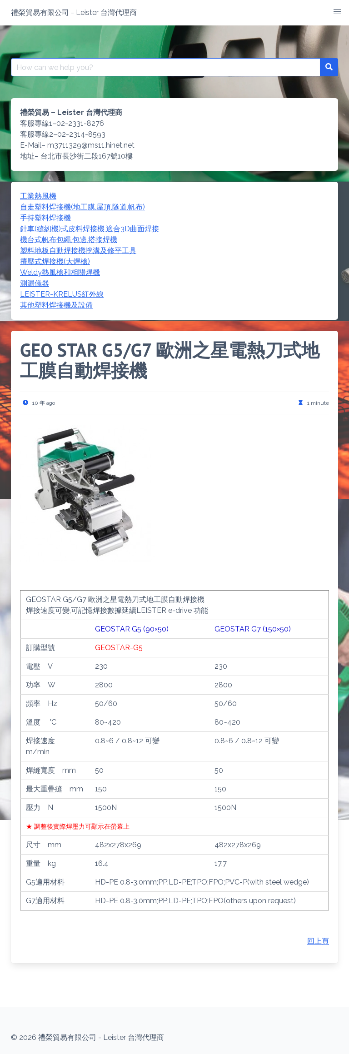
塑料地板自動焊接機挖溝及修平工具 (78, 250)
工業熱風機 (38, 196)
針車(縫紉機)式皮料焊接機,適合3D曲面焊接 (89, 228)
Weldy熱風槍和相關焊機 (60, 272)
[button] (337, 12)
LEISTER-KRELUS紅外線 (62, 294)
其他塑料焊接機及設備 (56, 305)
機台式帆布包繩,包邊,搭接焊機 (68, 239)
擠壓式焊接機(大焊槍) (55, 261)
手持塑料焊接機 (45, 218)
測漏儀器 (34, 283)
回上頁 (318, 941)
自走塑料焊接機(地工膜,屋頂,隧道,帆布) (82, 207)
